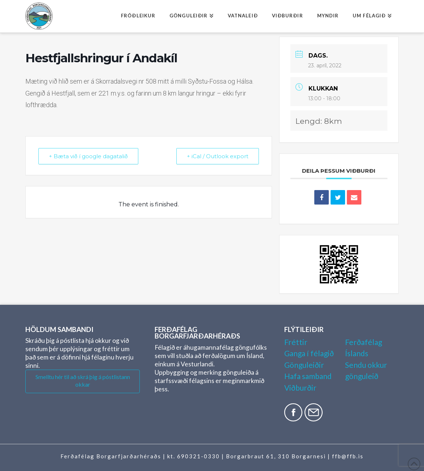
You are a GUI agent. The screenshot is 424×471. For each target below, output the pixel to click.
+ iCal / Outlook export (217, 156)
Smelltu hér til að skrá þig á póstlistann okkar (82, 380)
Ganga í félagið (309, 353)
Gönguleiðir (304, 364)
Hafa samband (308, 375)
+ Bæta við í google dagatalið (88, 156)
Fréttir (295, 341)
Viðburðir (300, 387)
